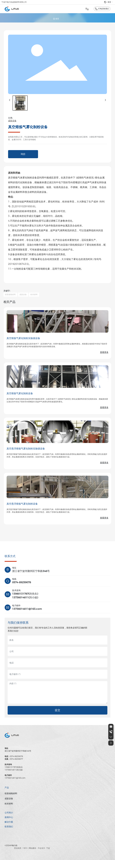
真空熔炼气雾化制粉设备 (20, 393)
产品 (7, 787)
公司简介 (9, 812)
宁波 (48, 848)
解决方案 (9, 822)
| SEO (24, 848)
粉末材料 (9, 803)
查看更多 (104, 352)
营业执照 (17, 848)
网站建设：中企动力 (37, 848)
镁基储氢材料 (11, 793)
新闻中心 (9, 817)
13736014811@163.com (27, 608)
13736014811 (20, 597)
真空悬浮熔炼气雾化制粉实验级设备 (26, 448)
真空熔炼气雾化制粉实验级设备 (23, 338)
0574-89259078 (21, 582)
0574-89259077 (16, 759)
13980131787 (20, 593)
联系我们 (9, 826)
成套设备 (12, 120)
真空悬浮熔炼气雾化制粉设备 (22, 503)
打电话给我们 (103, 8)
